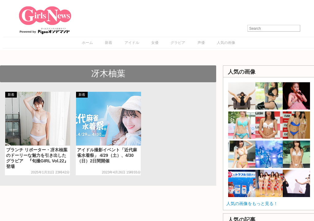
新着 (108, 43)
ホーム (87, 43)
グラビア (177, 43)
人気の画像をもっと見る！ (252, 203)
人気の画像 (226, 43)
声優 (201, 43)
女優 (155, 43)
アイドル (131, 43)
